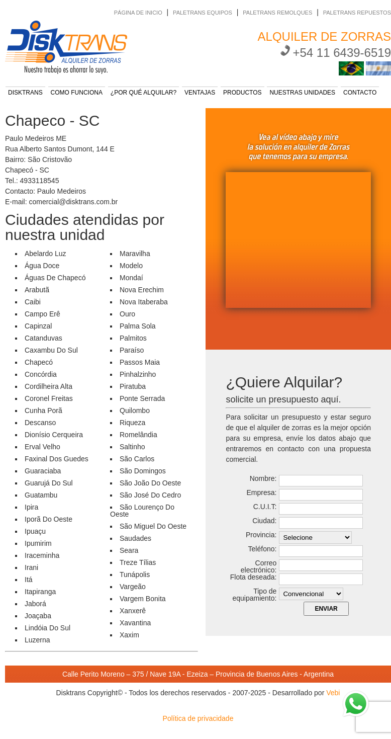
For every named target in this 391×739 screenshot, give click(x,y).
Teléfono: (262, 548)
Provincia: (261, 534)
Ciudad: (264, 520)
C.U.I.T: (265, 506)
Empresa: (261, 492)
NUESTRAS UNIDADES (302, 92)
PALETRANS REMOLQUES (277, 13)
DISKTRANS (25, 92)
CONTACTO (359, 92)
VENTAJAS (199, 92)
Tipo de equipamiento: (254, 595)
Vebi (333, 693)
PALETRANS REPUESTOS (357, 13)
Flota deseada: (253, 577)
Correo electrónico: (259, 566)
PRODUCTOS (242, 92)
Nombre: (263, 478)
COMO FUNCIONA (77, 92)
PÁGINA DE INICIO (138, 13)
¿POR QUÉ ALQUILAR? (143, 92)
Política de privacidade (198, 718)
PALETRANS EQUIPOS (202, 13)
